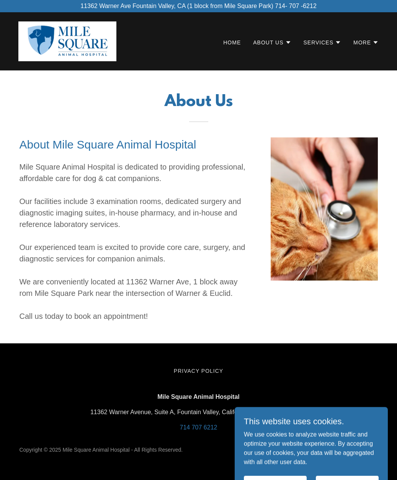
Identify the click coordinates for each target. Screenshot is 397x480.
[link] (67, 41)
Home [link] (232, 42)
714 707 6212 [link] (198, 427)
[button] (272, 42)
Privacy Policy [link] (198, 371)
